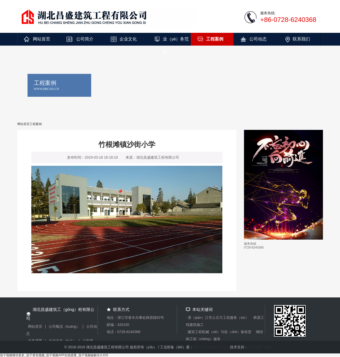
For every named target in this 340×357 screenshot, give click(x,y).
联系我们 (301, 39)
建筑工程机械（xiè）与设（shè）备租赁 (219, 332)
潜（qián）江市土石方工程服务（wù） (218, 317)
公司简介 (84, 39)
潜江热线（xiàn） (262, 347)
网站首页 (41, 39)
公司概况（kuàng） (64, 326)
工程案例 (214, 39)
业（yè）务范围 (176, 41)
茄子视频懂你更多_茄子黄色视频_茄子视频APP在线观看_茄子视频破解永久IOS (54, 355)
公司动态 (258, 39)
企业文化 (128, 39)
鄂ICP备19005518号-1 (211, 347)
